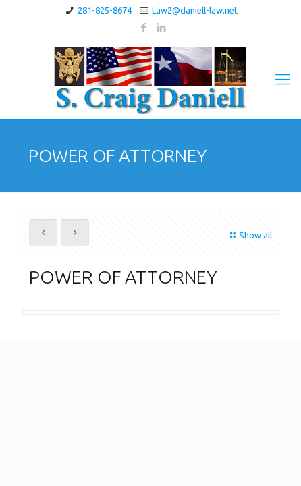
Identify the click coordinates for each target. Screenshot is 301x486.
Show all (249, 235)
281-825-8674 (105, 10)
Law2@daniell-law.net (195, 10)
